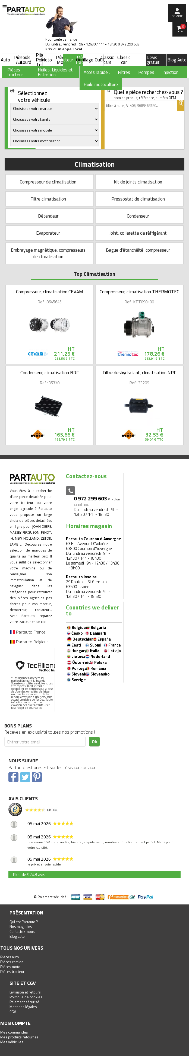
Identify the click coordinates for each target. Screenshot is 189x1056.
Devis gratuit (153, 60)
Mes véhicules (11, 1042)
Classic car (123, 60)
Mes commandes (14, 1032)
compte (177, 16)
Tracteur (65, 59)
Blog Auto (177, 59)
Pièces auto (9, 957)
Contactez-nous (22, 931)
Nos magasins (21, 926)
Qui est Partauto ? (24, 921)
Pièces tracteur (12, 971)
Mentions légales (23, 1006)
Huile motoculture (101, 84)
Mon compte (15, 1023)
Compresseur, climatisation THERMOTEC (139, 291)
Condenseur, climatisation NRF (49, 372)
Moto (46, 59)
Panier (183, 26)
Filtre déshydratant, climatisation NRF (139, 372)
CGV (13, 1011)
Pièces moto (10, 966)
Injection (170, 72)
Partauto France (27, 632)
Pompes (146, 72)
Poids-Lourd (26, 60)
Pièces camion (11, 962)
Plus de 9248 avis (29, 874)
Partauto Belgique (29, 641)
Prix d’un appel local (63, 49)
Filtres (124, 72)
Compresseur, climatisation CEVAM (49, 291)
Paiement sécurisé (24, 1002)
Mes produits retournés (19, 1037)
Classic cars (107, 60)
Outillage (84, 59)
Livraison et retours (25, 992)
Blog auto (17, 936)
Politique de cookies (26, 997)
